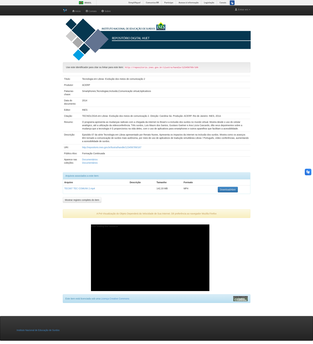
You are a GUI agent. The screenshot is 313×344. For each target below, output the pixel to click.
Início (76, 11)
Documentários (90, 159)
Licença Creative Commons (115, 298)
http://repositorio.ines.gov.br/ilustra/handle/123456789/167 (111, 147)
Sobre (106, 11)
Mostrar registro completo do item (82, 200)
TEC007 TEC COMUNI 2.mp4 (79, 188)
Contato (91, 11)
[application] (150, 257)
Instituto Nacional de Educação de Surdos (38, 330)
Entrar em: (242, 9)
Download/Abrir (228, 189)
